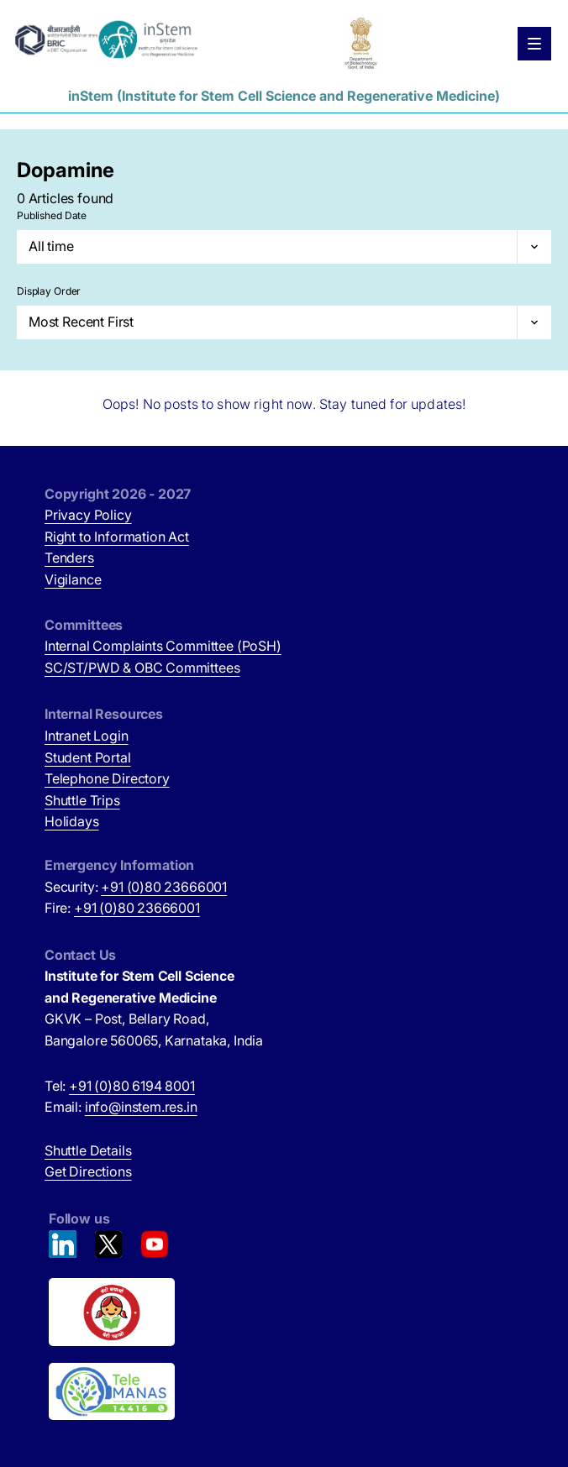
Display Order (49, 291)
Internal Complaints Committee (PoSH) (163, 645)
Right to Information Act (117, 536)
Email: (121, 1106)
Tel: (120, 1085)
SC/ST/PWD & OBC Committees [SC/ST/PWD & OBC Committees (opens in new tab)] (142, 667)
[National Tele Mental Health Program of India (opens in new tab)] (286, 1391)
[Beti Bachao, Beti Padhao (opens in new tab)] (286, 1312)
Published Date (52, 215)
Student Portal (88, 757)
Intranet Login (87, 735)
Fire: (122, 907)
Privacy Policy (88, 514)
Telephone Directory (107, 778)
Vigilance (73, 579)
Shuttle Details (88, 1150)
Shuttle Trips (82, 800)
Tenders (69, 557)
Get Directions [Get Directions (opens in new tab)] (88, 1171)
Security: (136, 886)
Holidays (72, 821)
